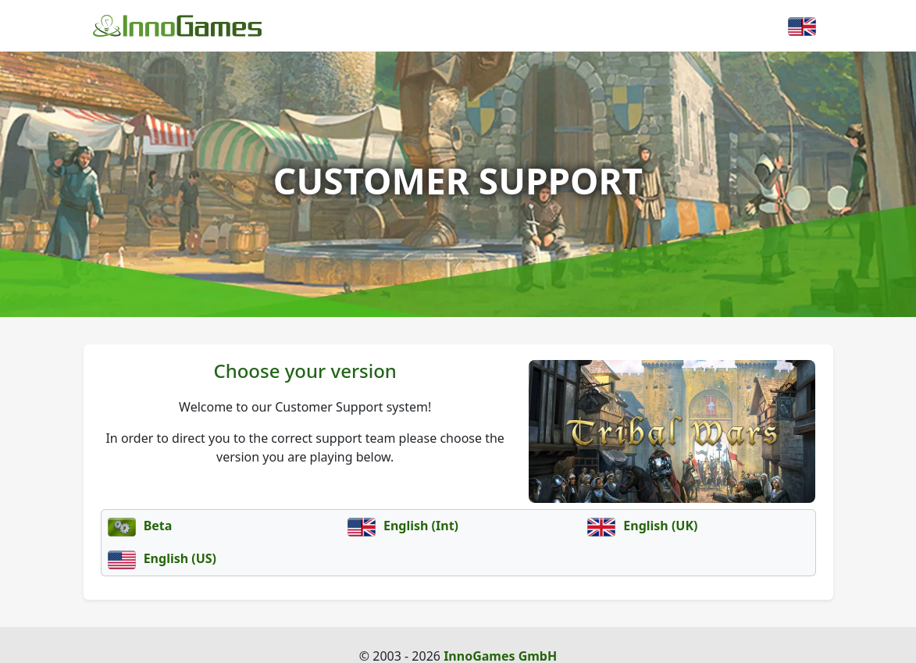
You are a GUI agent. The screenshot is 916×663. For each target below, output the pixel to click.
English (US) (162, 558)
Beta (140, 525)
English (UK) (642, 525)
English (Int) (403, 525)
